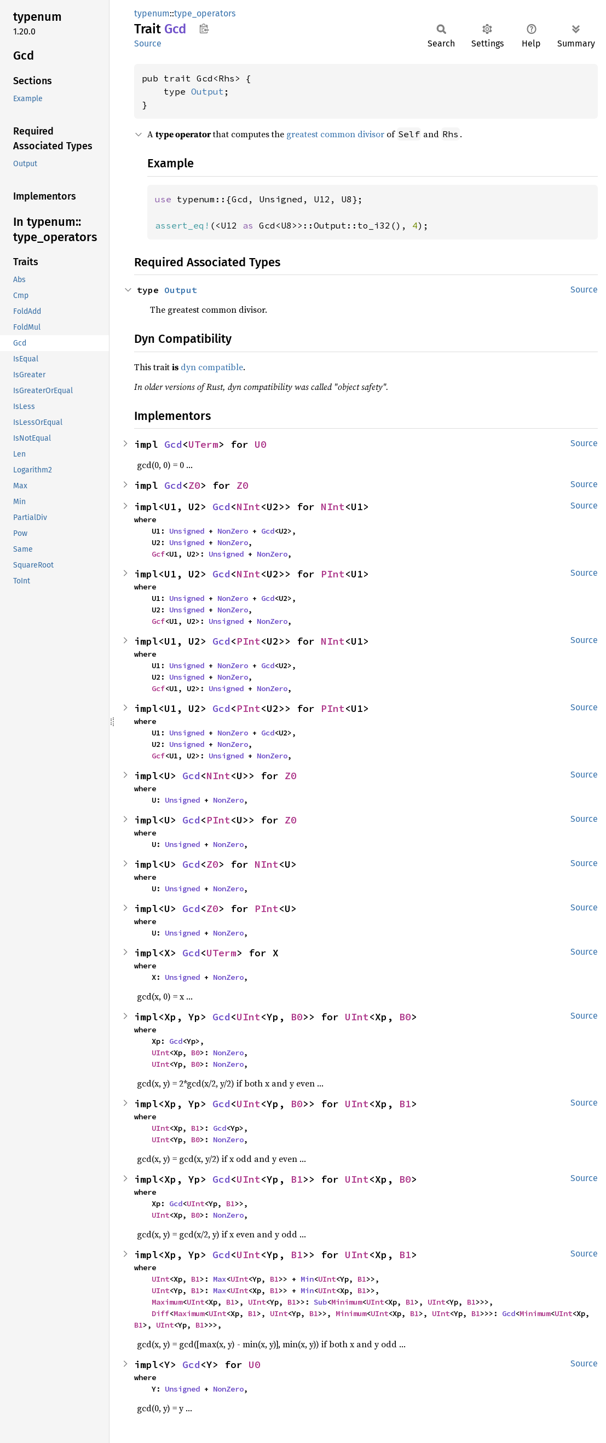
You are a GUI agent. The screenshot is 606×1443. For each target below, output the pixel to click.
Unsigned (186, 531)
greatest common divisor (335, 134)
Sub (320, 1302)
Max (219, 1279)
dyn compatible (212, 367)
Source (147, 43)
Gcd (173, 444)
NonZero (232, 531)
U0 (261, 444)
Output (207, 91)
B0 (297, 1016)
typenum (152, 13)
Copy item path (204, 28)
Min (307, 1279)
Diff (160, 1313)
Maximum (167, 1302)
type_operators (204, 13)
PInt (333, 574)
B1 (405, 1103)
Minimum (346, 1302)
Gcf (158, 554)
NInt (248, 506)
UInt (248, 1016)
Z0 (194, 485)
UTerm (203, 444)
